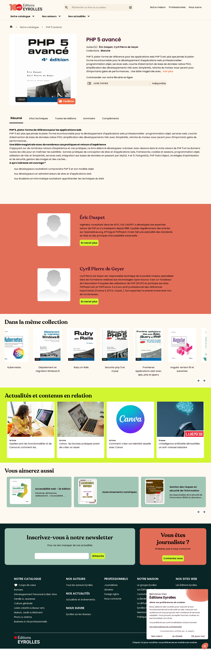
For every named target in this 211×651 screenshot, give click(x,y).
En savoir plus (89, 243)
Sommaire (89, 118)
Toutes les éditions (65, 118)
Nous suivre (195, 7)
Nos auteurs (49, 16)
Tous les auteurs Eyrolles (81, 585)
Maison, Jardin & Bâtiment (29, 614)
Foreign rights (113, 594)
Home (11, 27)
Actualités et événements (82, 600)
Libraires (110, 590)
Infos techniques (38, 118)
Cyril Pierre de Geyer (126, 47)
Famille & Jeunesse (25, 599)
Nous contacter (114, 599)
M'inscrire (98, 556)
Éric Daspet (106, 47)
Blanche (105, 50)
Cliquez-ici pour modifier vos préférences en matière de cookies (164, 645)
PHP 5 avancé (54, 27)
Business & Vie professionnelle (31, 623)
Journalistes (112, 585)
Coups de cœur (25, 585)
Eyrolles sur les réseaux (80, 615)
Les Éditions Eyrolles (185, 585)
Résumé (16, 118)
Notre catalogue (20, 16)
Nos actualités (77, 16)
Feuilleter (66, 101)
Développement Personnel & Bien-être (36, 594)
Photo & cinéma (23, 619)
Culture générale (24, 604)
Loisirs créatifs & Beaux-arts (30, 609)
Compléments (110, 118)
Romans (18, 590)
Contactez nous (173, 558)
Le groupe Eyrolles (146, 585)
